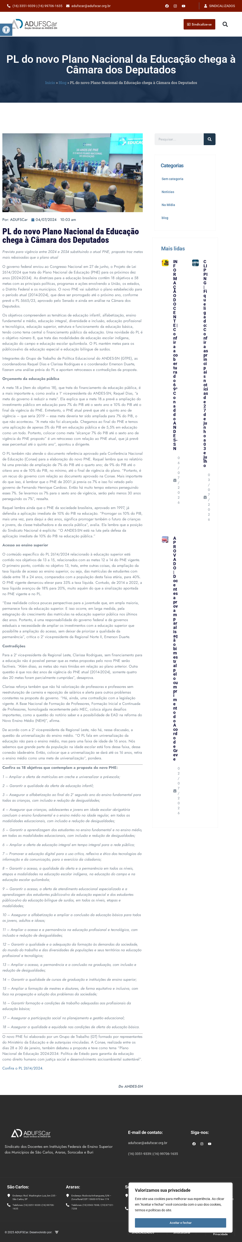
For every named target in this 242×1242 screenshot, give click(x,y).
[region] (181, 1208)
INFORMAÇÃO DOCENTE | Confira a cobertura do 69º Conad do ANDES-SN (175, 355)
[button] (6, 30)
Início (50, 82)
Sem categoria (172, 179)
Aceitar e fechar (181, 1223)
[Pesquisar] (210, 139)
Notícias (168, 192)
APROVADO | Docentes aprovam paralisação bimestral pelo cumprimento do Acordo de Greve (175, 649)
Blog (62, 82)
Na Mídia (168, 205)
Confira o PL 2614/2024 (22, 1068)
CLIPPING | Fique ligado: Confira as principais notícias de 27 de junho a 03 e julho (205, 363)
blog (165, 218)
